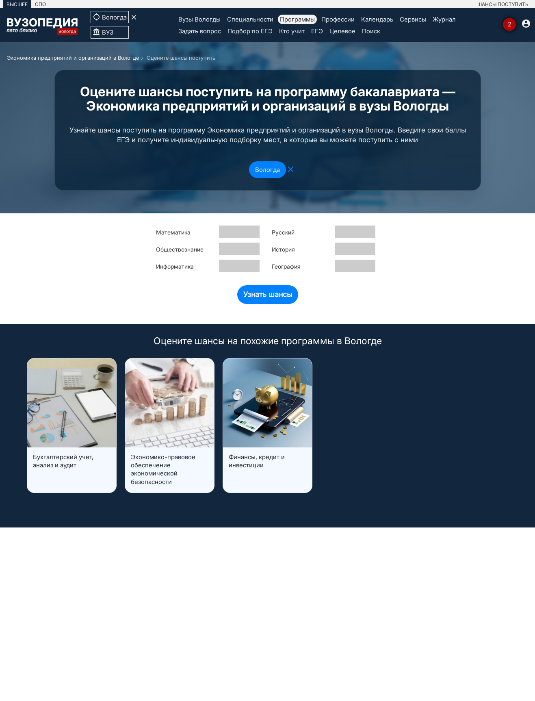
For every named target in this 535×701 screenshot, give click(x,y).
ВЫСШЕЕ (17, 4)
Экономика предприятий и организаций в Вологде (73, 57)
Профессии (338, 19)
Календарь (377, 19)
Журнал (444, 19)
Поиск (371, 31)
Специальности (250, 19)
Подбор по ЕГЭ (250, 31)
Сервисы (413, 19)
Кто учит (292, 31)
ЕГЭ (317, 31)
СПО (40, 4)
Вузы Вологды (199, 19)
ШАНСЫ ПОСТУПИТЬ (503, 4)
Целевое (342, 31)
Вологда (267, 170)
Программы (297, 19)
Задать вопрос (199, 31)
